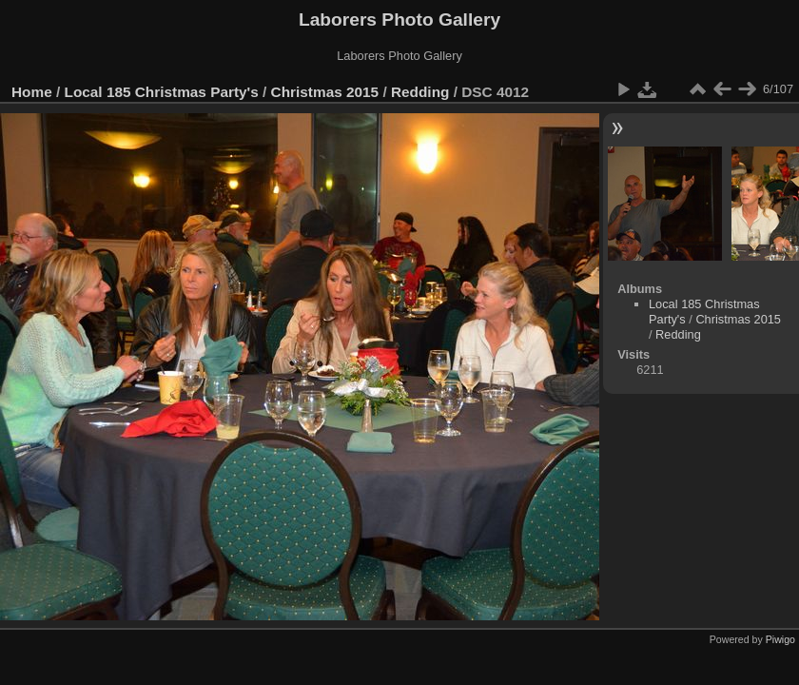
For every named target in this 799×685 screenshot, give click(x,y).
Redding (420, 92)
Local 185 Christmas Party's (162, 92)
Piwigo (780, 639)
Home (31, 92)
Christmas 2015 (325, 92)
